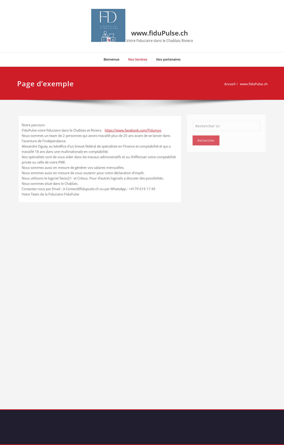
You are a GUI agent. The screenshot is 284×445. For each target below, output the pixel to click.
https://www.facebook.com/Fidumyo (133, 130)
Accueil (228, 84)
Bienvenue (111, 59)
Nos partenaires (168, 59)
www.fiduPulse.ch (159, 32)
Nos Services (137, 59)
